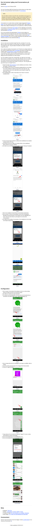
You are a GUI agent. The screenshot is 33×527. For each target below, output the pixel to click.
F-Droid (18, 32)
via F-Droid (10, 30)
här (19, 37)
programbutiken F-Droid (11, 51)
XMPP (18, 511)
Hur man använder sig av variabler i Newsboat (20, 513)
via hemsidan (17, 50)
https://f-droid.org (13, 64)
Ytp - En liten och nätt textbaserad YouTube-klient (18, 514)
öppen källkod (15, 27)
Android (14, 511)
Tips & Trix (10, 510)
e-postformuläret (26, 519)
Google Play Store (11, 29)
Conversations (23, 10)
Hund (6, 6)
